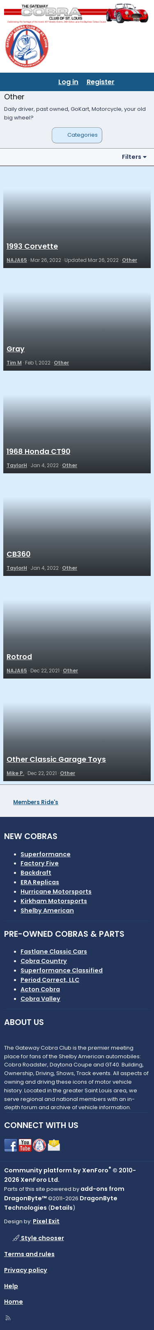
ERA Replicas (40, 882)
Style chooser (38, 1238)
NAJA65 (17, 260)
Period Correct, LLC (50, 980)
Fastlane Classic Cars (54, 951)
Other (129, 260)
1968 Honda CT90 (38, 451)
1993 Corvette (32, 246)
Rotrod (19, 657)
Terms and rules (29, 1254)
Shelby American (47, 910)
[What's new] (127, 82)
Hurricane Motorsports (56, 891)
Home (13, 1302)
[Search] (144, 82)
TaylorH (17, 465)
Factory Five (40, 863)
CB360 (18, 554)
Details (62, 1208)
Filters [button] (131, 157)
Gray (16, 349)
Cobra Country (44, 961)
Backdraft (36, 873)
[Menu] (11, 82)
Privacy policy (25, 1270)
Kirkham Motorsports (54, 901)
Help (11, 1286)
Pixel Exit (46, 1221)
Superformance (46, 854)
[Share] (144, 260)
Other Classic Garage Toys (56, 759)
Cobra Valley (40, 999)
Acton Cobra (40, 989)
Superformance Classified (62, 970)
